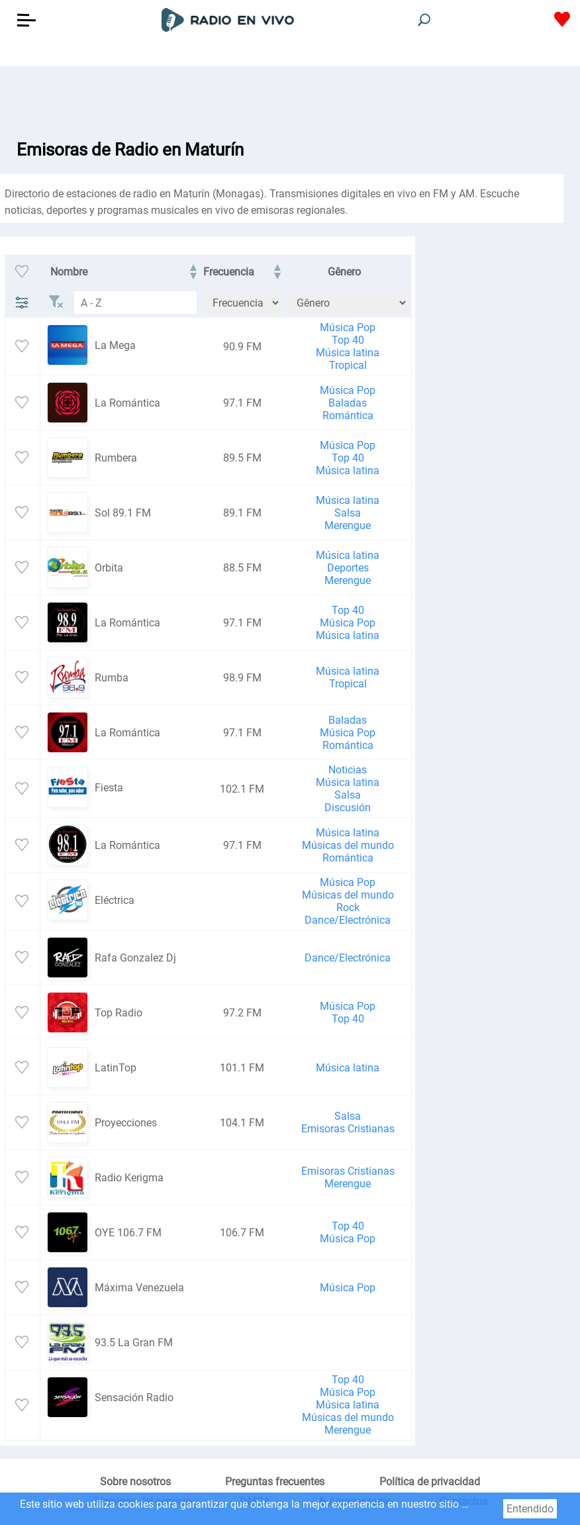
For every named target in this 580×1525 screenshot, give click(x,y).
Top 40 (348, 340)
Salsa (347, 513)
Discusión (347, 807)
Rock (348, 907)
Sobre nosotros (135, 1481)
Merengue (347, 525)
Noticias (347, 769)
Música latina (347, 352)
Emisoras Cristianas (348, 1128)
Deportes (348, 568)
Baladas (347, 403)
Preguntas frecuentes (274, 1481)
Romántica (347, 415)
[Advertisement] (290, 99)
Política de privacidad (429, 1481)
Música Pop (347, 327)
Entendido (530, 1508)
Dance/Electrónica (348, 920)
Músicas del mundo (348, 845)
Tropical (348, 365)
